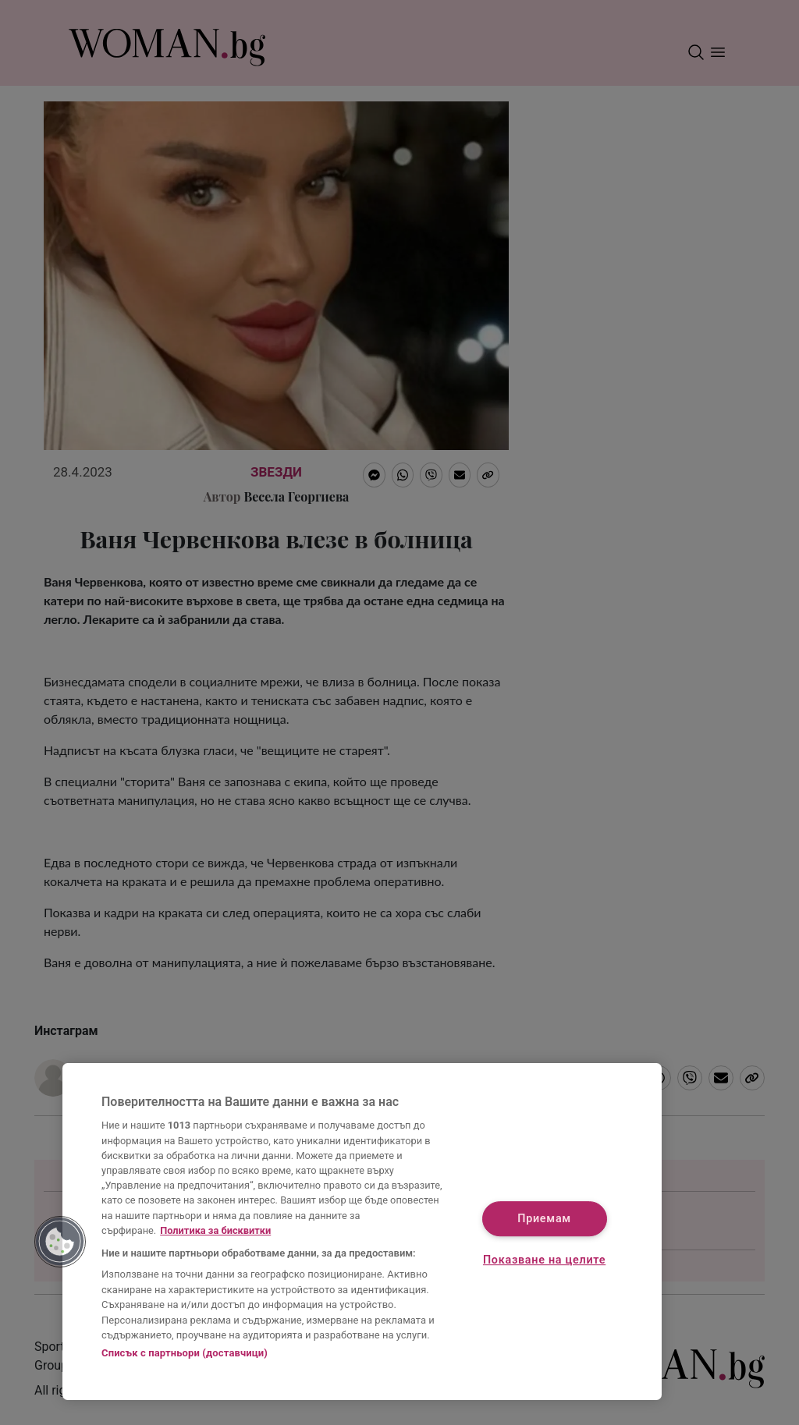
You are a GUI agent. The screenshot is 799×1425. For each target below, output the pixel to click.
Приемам (544, 1218)
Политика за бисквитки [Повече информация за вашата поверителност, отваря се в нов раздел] (215, 1230)
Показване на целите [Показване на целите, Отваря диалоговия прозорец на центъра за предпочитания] (544, 1260)
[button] (60, 1242)
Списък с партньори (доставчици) (184, 1353)
